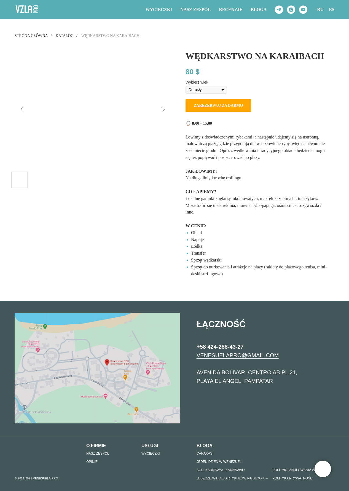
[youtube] (303, 10)
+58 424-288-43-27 (220, 350)
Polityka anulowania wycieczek (302, 470)
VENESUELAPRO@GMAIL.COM (238, 359)
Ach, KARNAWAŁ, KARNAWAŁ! (221, 470)
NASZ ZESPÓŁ (195, 9)
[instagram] (291, 10)
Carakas (204, 453)
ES (331, 9)
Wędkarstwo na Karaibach (110, 36)
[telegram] (279, 10)
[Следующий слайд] (163, 109)
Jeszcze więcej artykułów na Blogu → (233, 478)
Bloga (259, 9)
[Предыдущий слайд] (22, 109)
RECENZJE (230, 9)
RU (320, 9)
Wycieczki (158, 9)
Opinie (92, 462)
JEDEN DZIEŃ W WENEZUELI (220, 462)
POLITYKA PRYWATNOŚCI (292, 478)
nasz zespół (97, 453)
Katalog (65, 36)
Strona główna (31, 36)
